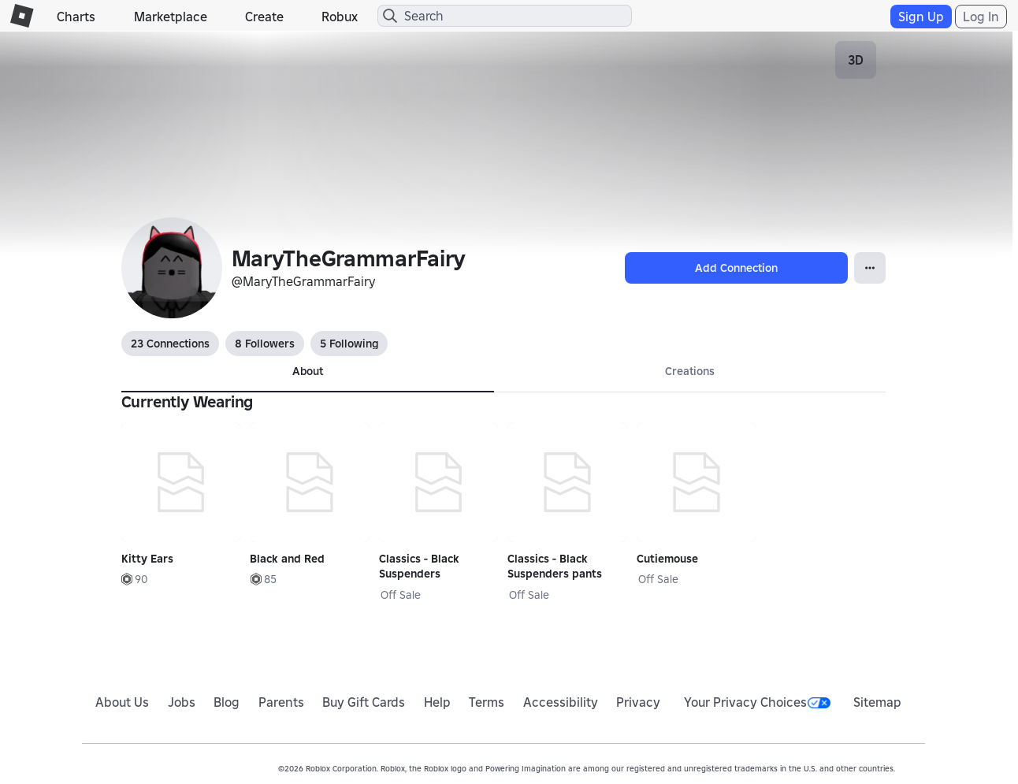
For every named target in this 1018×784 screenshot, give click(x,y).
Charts (76, 16)
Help (437, 702)
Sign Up (921, 16)
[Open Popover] (870, 268)
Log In (981, 16)
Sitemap (877, 702)
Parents (281, 702)
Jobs (181, 702)
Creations (690, 371)
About (307, 371)
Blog (227, 702)
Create (264, 16)
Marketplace (170, 16)
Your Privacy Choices (757, 702)
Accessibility (560, 702)
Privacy (638, 702)
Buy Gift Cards (363, 702)
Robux (339, 16)
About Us (122, 702)
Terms (486, 702)
